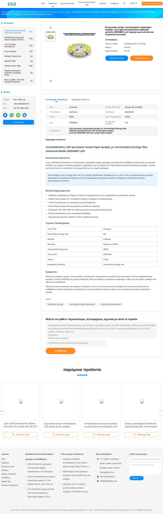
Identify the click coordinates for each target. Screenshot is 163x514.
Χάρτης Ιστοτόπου (8, 474)
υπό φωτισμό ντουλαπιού (72, 454)
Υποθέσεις (5, 478)
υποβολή (60, 350)
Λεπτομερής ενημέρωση (57, 99)
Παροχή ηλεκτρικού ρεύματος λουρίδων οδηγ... (18, 73)
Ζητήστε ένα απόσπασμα (152, 4)
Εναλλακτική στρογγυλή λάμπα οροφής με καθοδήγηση (39, 456)
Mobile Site (6, 481)
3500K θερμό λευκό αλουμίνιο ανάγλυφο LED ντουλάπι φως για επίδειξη (76, 475)
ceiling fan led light (55, 304)
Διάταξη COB (18, 61)
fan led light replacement (111, 304)
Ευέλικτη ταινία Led (18, 56)
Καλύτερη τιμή (117, 58)
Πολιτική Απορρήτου (9, 485)
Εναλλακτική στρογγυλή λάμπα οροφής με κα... (18, 38)
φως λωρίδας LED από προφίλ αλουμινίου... (18, 81)
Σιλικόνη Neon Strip (18, 65)
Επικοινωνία (18, 122)
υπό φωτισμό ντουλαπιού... (18, 45)
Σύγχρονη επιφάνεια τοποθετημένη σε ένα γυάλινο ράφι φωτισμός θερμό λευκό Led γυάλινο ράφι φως (76, 463)
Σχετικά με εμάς (7, 466)
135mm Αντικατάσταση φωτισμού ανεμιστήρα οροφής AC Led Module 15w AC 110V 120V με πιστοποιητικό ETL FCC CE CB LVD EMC (41, 481)
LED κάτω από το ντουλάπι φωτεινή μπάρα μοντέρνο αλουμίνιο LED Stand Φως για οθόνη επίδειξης (75, 488)
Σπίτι (3, 459)
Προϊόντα (5, 463)
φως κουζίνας (18, 51)
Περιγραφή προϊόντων (80, 99)
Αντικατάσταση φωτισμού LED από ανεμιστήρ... (18, 31)
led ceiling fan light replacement (82, 304)
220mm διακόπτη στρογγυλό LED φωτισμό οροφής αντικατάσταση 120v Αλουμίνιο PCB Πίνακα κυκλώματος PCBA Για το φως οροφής (41, 468)
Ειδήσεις (4, 470)
